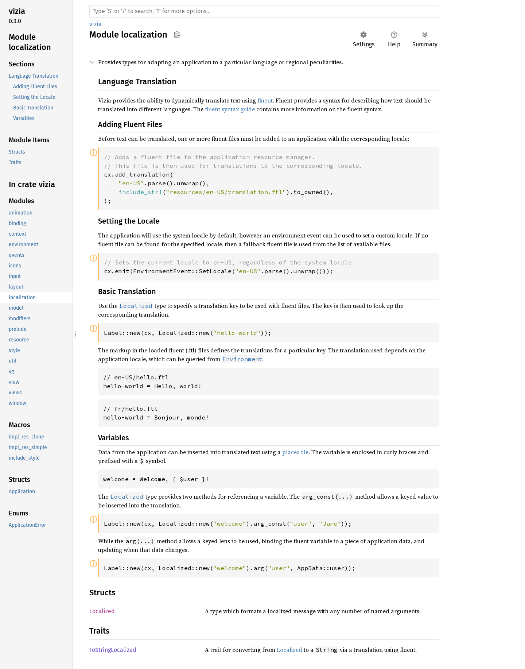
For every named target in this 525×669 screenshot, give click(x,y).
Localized (102, 611)
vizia (95, 24)
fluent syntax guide (230, 109)
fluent (265, 100)
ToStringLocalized (112, 649)
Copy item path (177, 34)
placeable (295, 452)
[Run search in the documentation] (264, 11)
